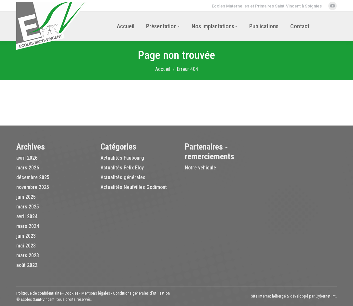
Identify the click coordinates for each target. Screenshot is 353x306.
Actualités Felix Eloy (122, 168)
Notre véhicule (200, 168)
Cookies (71, 293)
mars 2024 (27, 226)
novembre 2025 (32, 187)
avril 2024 (26, 216)
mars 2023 (27, 255)
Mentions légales (95, 293)
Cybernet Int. (326, 296)
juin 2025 (26, 197)
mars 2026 (27, 168)
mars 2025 (27, 207)
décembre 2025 (32, 177)
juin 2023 (26, 236)
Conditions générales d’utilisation (141, 293)
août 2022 (26, 265)
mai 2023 (26, 246)
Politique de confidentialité (38, 293)
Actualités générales (123, 177)
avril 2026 (26, 158)
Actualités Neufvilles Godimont (134, 187)
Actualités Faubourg (122, 158)
